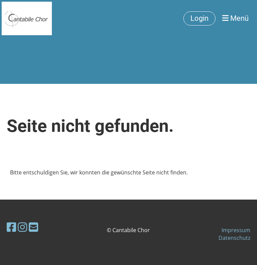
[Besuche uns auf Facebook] (11, 227)
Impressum (236, 230)
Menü (235, 18)
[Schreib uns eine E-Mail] (33, 227)
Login (199, 18)
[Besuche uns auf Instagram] (22, 227)
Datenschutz (234, 238)
